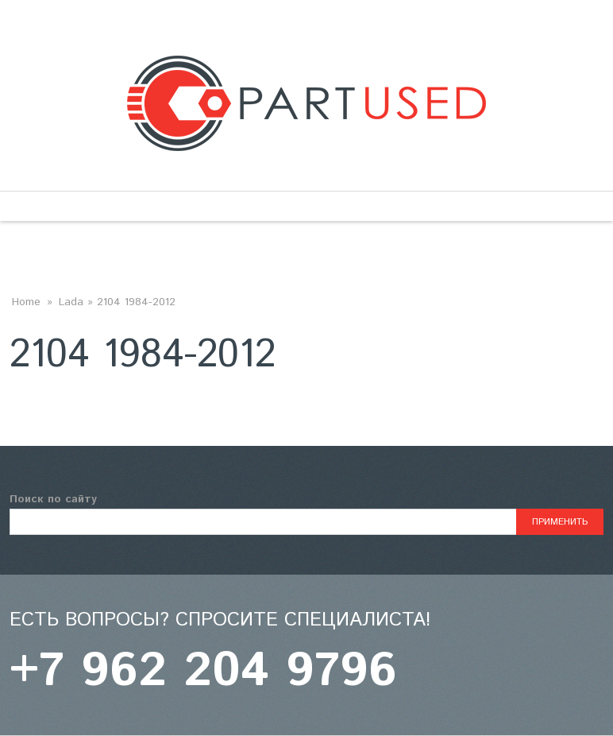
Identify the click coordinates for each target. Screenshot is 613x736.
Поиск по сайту (53, 499)
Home (26, 302)
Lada (71, 302)
